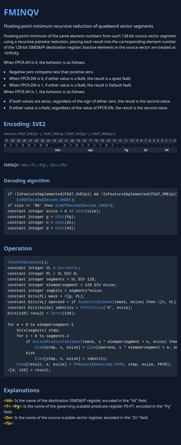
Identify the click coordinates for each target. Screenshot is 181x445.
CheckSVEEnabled (25, 262)
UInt (80, 211)
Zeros (56, 313)
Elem (39, 347)
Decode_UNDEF (57, 200)
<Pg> (42, 165)
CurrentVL (68, 268)
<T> (32, 165)
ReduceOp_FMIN (109, 364)
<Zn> (53, 165)
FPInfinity (91, 308)
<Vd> (24, 165)
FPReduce (82, 364)
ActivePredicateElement (58, 342)
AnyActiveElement (96, 302)
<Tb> (63, 165)
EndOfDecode (29, 200)
